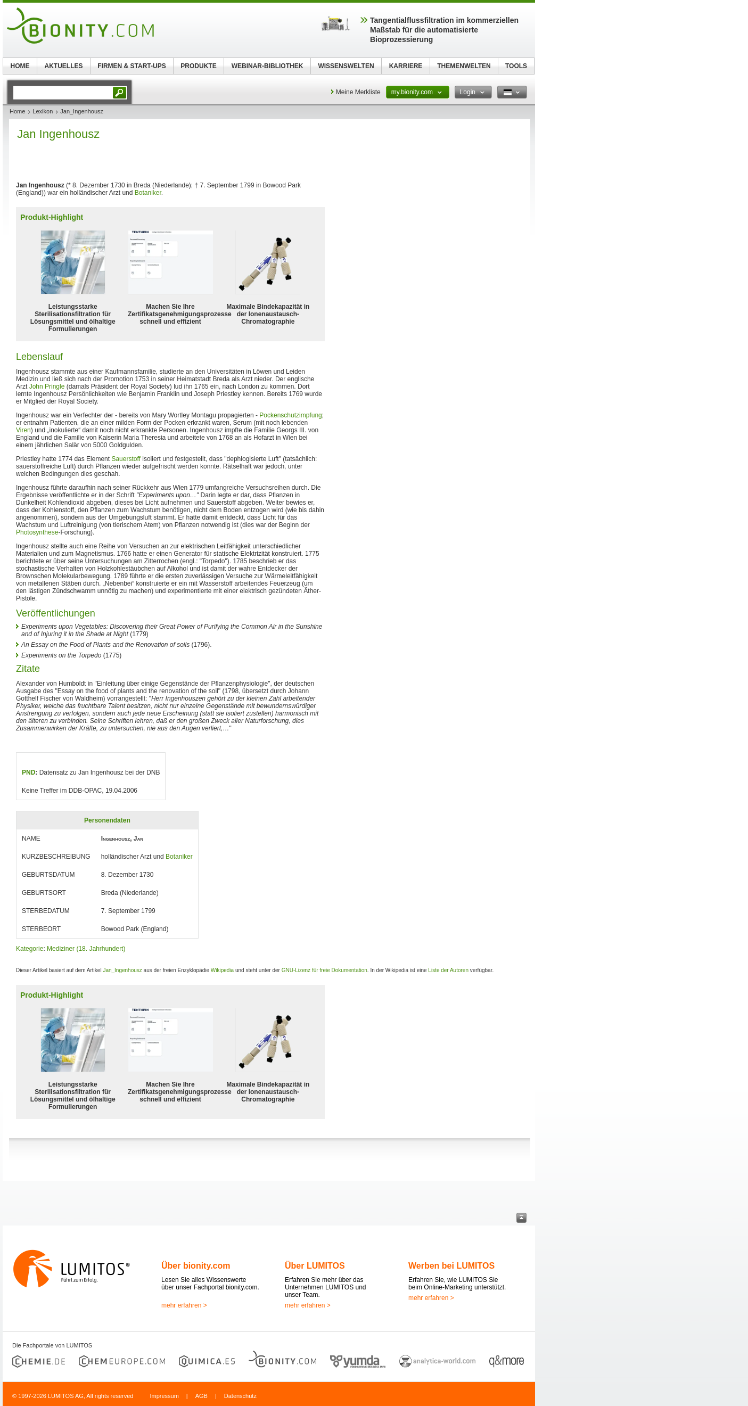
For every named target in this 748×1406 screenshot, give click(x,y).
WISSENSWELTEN (346, 66)
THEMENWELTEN (463, 66)
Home (17, 111)
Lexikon (42, 111)
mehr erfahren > (184, 1305)
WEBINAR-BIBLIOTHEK (267, 66)
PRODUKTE (198, 66)
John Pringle (47, 386)
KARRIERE (406, 66)
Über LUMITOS (315, 1265)
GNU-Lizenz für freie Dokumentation (324, 970)
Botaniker (148, 192)
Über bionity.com (196, 1265)
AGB (201, 1396)
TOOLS (516, 66)
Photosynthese (37, 532)
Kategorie (29, 948)
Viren (23, 430)
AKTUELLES (64, 66)
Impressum (164, 1396)
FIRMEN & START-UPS (131, 66)
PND (28, 772)
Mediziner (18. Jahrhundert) (86, 948)
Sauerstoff (125, 459)
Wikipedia (222, 970)
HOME (20, 66)
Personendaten (107, 820)
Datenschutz (240, 1396)
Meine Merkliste (358, 92)
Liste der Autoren (448, 970)
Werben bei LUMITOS (451, 1265)
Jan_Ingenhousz (122, 970)
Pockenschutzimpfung (290, 415)
